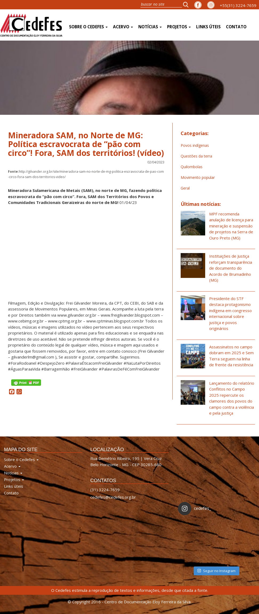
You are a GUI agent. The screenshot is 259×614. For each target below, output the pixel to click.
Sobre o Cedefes (88, 27)
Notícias (150, 27)
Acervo (123, 27)
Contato (236, 27)
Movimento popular (198, 177)
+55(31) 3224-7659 (238, 5)
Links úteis (208, 27)
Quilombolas (192, 166)
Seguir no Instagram (216, 570)
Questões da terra (196, 156)
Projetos (179, 27)
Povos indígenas (195, 145)
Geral (185, 188)
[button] (187, 4)
